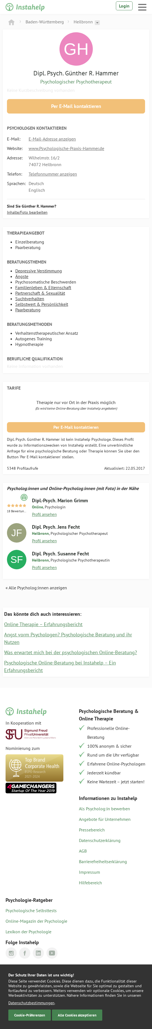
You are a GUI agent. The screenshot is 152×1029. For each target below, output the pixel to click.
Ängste (21, 276)
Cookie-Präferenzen (29, 1015)
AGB (83, 851)
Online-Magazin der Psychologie (36, 921)
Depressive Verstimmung (38, 271)
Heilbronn (83, 21)
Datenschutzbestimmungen (31, 1002)
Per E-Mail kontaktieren (76, 106)
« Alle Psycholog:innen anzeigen (36, 587)
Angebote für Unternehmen (105, 819)
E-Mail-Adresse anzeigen (52, 139)
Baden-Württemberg (45, 21)
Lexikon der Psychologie (28, 931)
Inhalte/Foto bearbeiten (27, 212)
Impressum (89, 872)
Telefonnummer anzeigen (53, 174)
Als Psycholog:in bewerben (104, 808)
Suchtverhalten (29, 298)
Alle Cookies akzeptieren (77, 1015)
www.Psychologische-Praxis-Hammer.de (66, 148)
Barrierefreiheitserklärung (103, 861)
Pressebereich (92, 830)
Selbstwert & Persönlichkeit (41, 304)
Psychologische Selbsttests (31, 910)
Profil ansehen (44, 514)
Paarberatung (28, 309)
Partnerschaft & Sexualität (40, 293)
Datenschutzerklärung (100, 840)
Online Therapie (96, 718)
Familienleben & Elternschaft (43, 287)
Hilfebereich (90, 882)
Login (124, 6)
